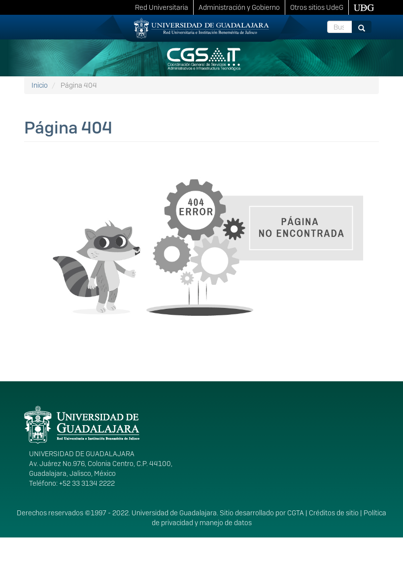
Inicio (40, 85)
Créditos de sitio (334, 512)
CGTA (295, 512)
